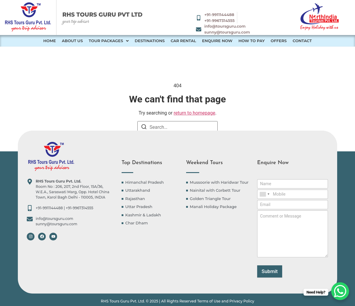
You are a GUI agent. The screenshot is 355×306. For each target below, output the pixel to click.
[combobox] (264, 194)
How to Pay (251, 40)
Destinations (150, 40)
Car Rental (183, 40)
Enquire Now (217, 40)
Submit (270, 271)
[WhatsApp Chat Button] (340, 291)
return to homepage (194, 113)
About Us (72, 40)
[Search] (144, 127)
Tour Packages (109, 40)
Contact (302, 40)
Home (49, 40)
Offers (279, 40)
